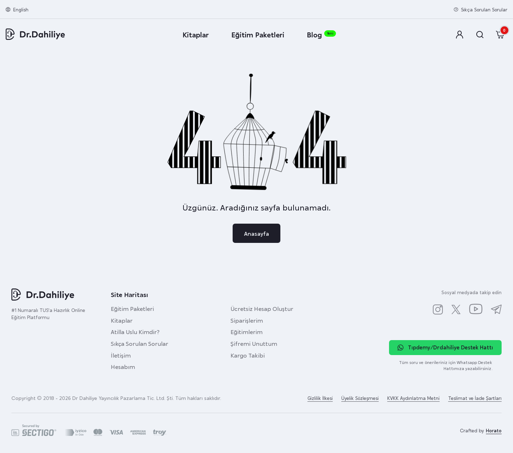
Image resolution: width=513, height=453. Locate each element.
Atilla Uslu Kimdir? (135, 331)
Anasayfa (256, 233)
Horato (494, 430)
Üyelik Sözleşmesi (360, 397)
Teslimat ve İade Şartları (475, 397)
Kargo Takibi (247, 355)
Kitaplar (122, 320)
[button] (459, 34)
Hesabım (123, 366)
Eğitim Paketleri (132, 308)
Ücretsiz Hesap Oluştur (261, 308)
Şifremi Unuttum (253, 343)
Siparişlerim (246, 320)
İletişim (121, 355)
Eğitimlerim (246, 331)
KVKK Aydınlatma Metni (413, 397)
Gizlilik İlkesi (320, 397)
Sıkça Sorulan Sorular (139, 343)
